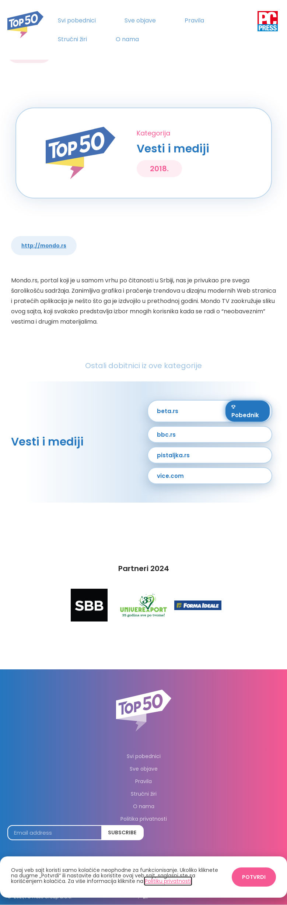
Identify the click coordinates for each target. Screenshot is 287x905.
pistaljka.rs (173, 455)
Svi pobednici (77, 20)
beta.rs (167, 411)
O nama (127, 39)
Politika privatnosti (143, 819)
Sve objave (140, 20)
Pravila (194, 20)
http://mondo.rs (43, 245)
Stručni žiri (72, 39)
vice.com (170, 476)
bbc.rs (166, 435)
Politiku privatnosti (168, 881)
